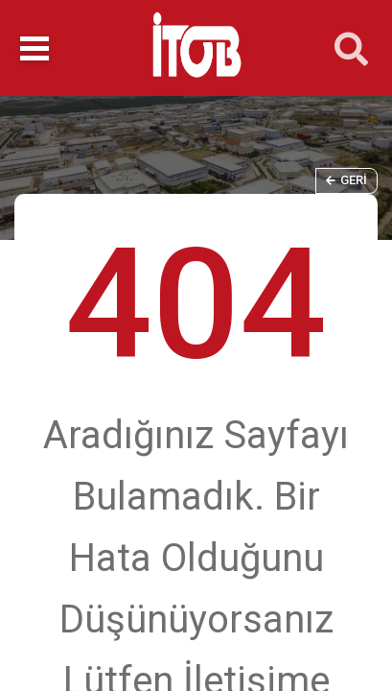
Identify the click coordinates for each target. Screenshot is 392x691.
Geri (346, 180)
